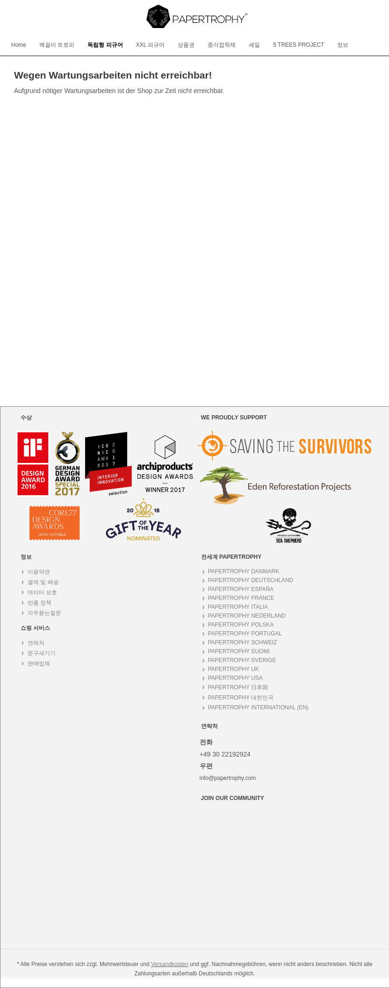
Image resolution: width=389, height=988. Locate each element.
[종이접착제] (221, 45)
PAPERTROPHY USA (235, 678)
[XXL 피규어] (151, 45)
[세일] (254, 45)
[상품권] (186, 45)
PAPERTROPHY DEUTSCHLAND (251, 580)
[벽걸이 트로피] (57, 45)
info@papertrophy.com (228, 778)
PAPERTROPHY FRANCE (241, 598)
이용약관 (39, 572)
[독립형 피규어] (105, 45)
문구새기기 (42, 653)
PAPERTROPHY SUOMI (239, 651)
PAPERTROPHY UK (233, 669)
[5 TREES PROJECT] (299, 45)
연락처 (36, 643)
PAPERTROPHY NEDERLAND (247, 616)
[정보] (343, 45)
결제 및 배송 (43, 582)
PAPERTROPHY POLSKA (241, 624)
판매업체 (39, 663)
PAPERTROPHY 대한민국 (241, 697)
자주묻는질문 (44, 613)
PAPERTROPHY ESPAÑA (241, 589)
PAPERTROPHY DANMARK (244, 571)
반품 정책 (39, 602)
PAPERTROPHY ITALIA (238, 607)
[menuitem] (19, 45)
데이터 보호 (42, 592)
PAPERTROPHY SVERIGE (242, 660)
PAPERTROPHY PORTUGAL (245, 633)
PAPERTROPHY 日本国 (238, 687)
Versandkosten (169, 964)
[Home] (19, 45)
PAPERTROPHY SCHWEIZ (242, 642)
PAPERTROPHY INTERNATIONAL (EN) (258, 707)
